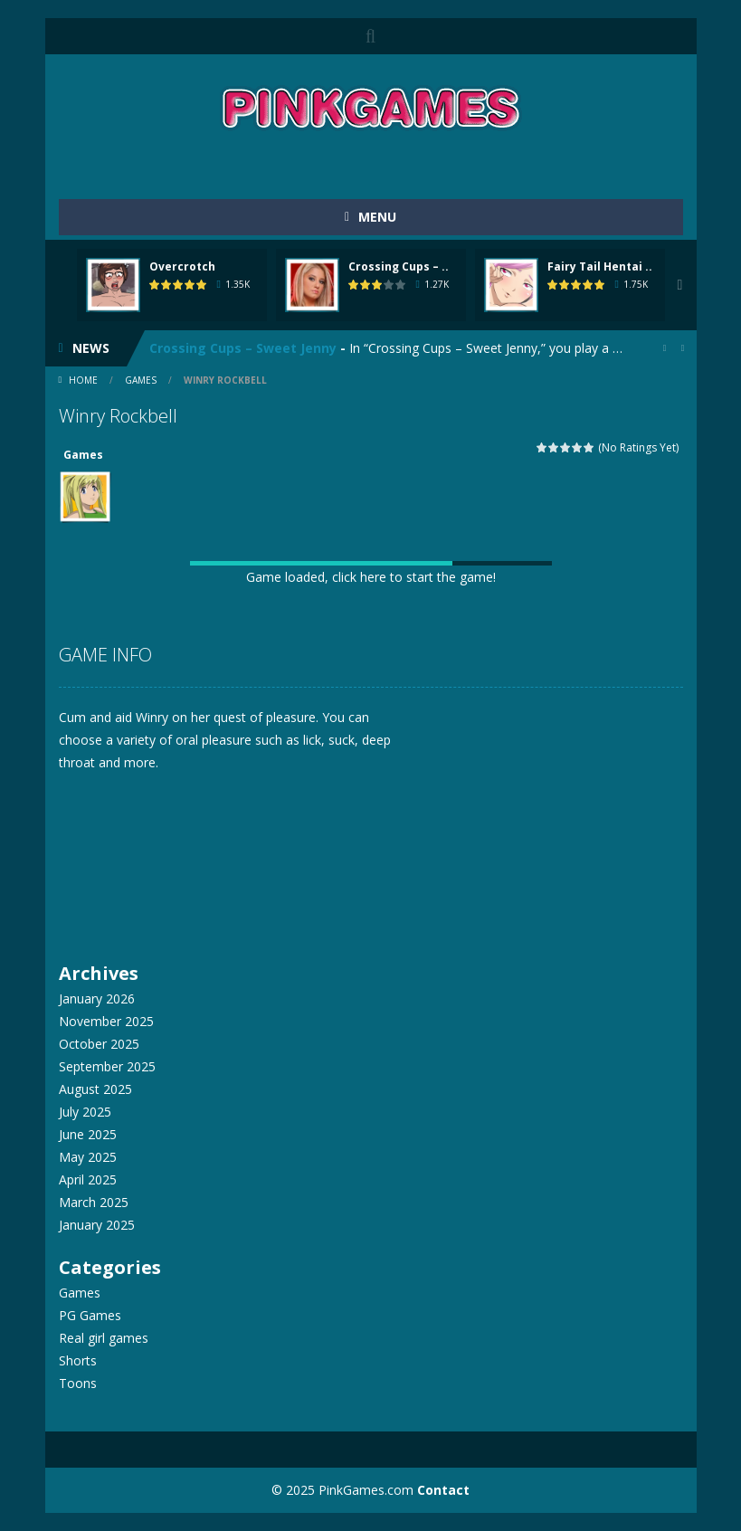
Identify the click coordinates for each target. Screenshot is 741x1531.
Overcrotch (182, 266)
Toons (78, 1383)
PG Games (90, 1315)
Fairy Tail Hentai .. (599, 266)
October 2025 (99, 1043)
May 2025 (88, 1156)
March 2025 (93, 1202)
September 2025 (107, 1066)
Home (83, 380)
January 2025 (97, 1224)
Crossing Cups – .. (398, 266)
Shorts (78, 1360)
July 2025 (85, 1111)
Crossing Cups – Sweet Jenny (243, 348)
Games (141, 380)
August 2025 (95, 1089)
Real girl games (103, 1337)
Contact (443, 1489)
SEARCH (370, 36)
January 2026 (97, 998)
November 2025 (106, 1021)
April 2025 (88, 1179)
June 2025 (88, 1134)
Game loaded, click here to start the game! (371, 576)
